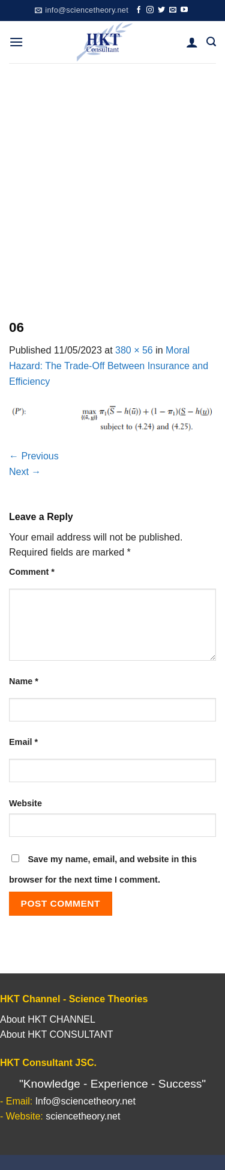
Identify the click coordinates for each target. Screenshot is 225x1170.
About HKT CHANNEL (47, 1019)
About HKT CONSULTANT (56, 1034)
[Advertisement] (112, 182)
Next (25, 472)
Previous (34, 456)
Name (23, 681)
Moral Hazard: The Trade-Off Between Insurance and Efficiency (108, 365)
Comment (32, 572)
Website (25, 803)
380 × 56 (134, 350)
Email (23, 742)
